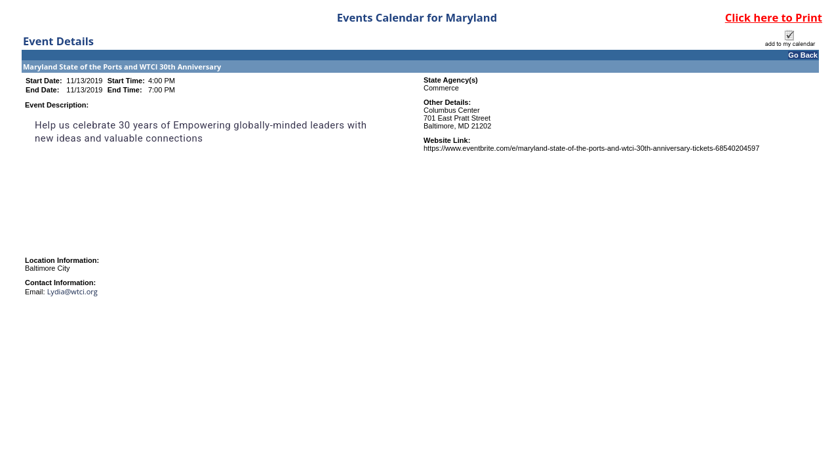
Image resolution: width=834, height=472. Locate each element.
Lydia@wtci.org (72, 291)
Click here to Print (773, 17)
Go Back (803, 55)
